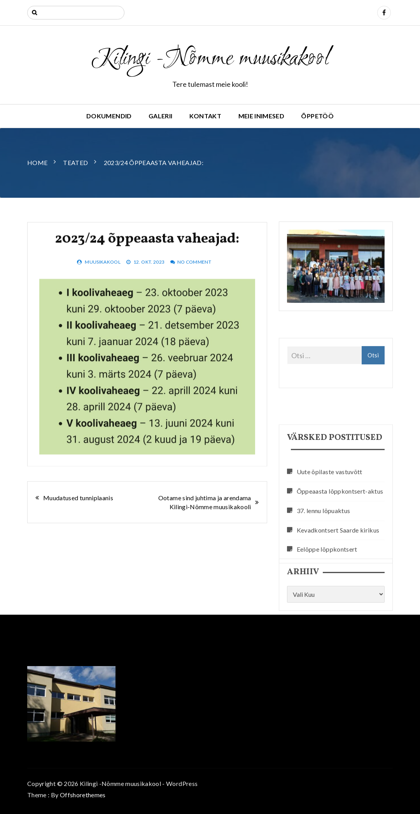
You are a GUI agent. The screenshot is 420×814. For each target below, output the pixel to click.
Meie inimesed (261, 116)
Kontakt (205, 116)
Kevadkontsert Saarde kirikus (338, 565)
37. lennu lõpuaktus (323, 546)
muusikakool (103, 271)
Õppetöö (317, 116)
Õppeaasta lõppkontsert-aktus (340, 526)
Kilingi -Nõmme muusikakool (210, 59)
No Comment (194, 271)
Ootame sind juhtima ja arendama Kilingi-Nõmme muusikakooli (204, 502)
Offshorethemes (83, 794)
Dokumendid (109, 116)
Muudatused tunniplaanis (78, 497)
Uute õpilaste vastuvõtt (329, 507)
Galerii (160, 116)
